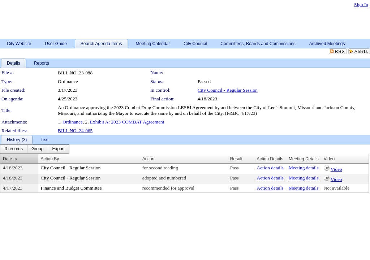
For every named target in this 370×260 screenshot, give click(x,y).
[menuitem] (13, 149)
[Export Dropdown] (58, 149)
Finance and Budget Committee (71, 188)
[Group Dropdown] (37, 149)
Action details (270, 167)
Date (7, 158)
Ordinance (73, 122)
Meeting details (304, 167)
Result (236, 158)
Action (148, 158)
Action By (50, 158)
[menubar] (34, 149)
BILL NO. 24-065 (75, 130)
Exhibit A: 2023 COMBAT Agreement (127, 122)
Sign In (361, 4)
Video (336, 169)
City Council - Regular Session (228, 90)
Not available (336, 188)
